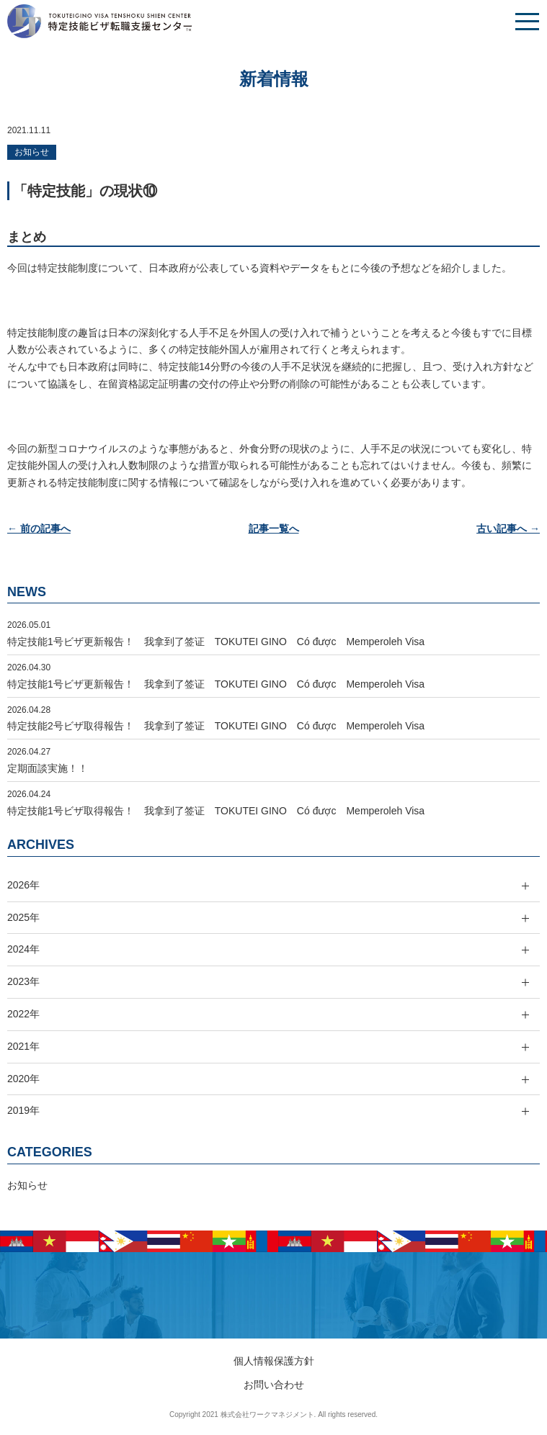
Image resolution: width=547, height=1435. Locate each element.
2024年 (23, 949)
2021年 (23, 1046)
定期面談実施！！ (47, 768)
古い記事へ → (508, 528)
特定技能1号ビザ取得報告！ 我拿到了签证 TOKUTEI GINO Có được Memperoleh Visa (215, 811)
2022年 (23, 1014)
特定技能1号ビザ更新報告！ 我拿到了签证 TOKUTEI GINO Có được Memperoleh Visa (215, 641)
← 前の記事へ (39, 528)
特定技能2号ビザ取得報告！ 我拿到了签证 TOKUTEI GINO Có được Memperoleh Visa (215, 726)
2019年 (23, 1110)
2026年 (23, 885)
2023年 (23, 981)
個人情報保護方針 (274, 1361)
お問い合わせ (274, 1384)
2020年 (23, 1078)
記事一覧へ (274, 528)
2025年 (23, 917)
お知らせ (31, 152)
